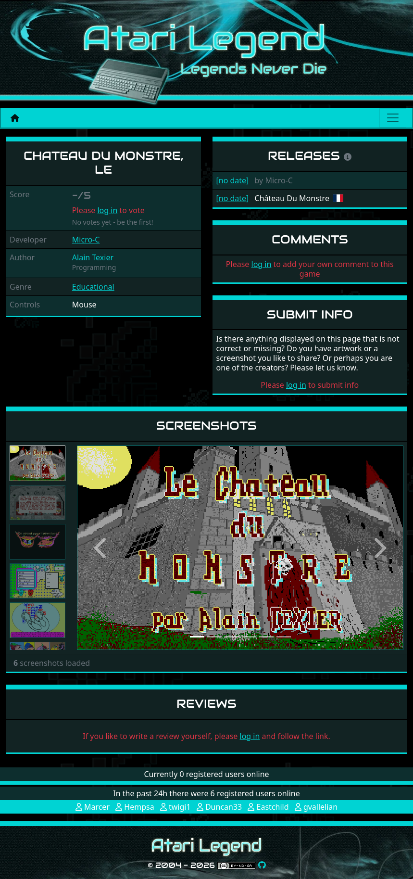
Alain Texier (92, 257)
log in (107, 210)
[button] (101, 548)
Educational (93, 286)
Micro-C (86, 239)
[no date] (232, 180)
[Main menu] (392, 117)
